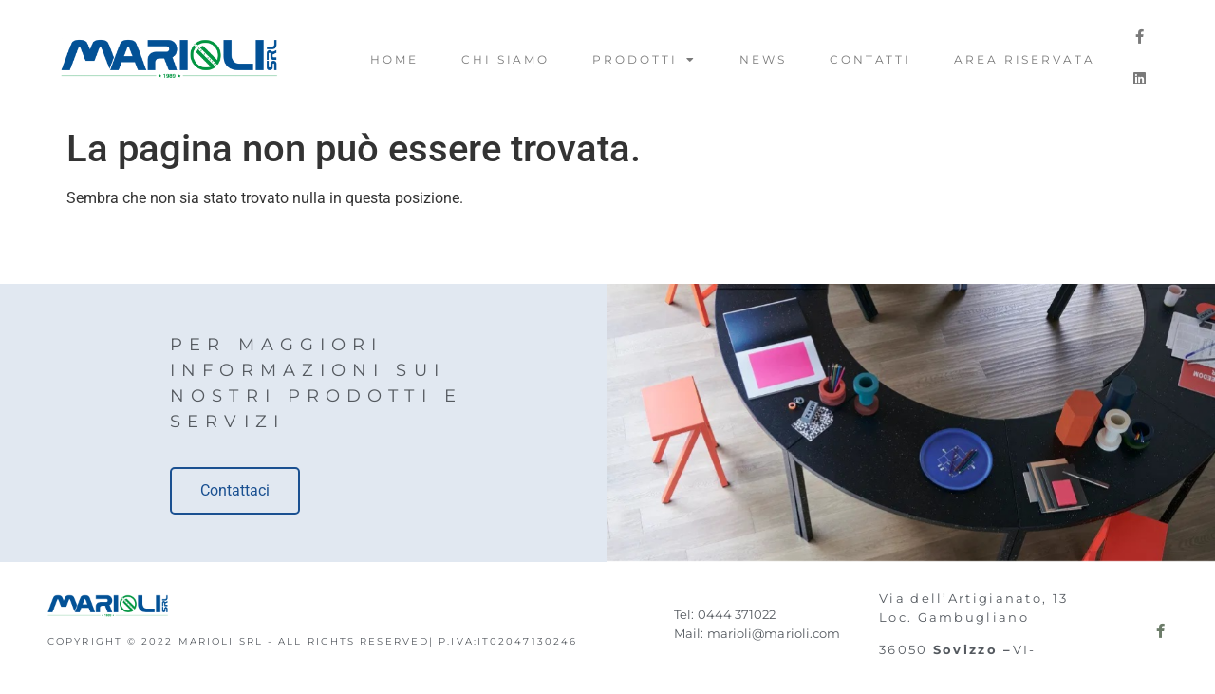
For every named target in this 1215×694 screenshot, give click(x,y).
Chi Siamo (505, 59)
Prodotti (644, 60)
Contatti (870, 59)
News (763, 59)
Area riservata (1024, 59)
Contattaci (235, 490)
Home (394, 59)
